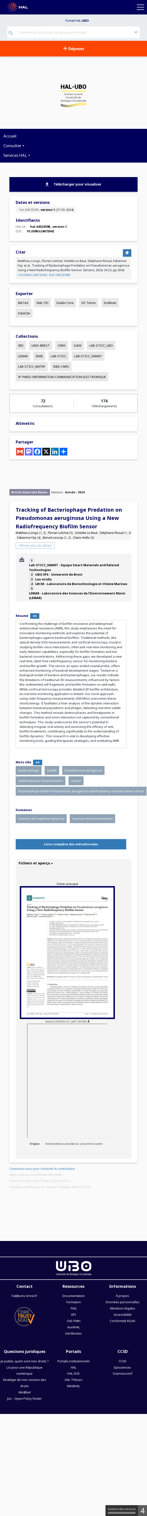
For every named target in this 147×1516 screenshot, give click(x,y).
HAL (73, 1367)
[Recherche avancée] (136, 32)
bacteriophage (28, 770)
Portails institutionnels (73, 1361)
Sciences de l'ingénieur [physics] (41, 819)
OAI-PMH (73, 1321)
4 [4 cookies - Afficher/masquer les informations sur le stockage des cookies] (142, 1511)
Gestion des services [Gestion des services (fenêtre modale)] (122, 1510)
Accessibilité (123, 1314)
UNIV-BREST (40, 345)
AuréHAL (73, 1327)
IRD (20, 345)
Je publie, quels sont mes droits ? (25, 1361)
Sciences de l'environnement (92, 819)
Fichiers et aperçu (36, 863)
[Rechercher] (10, 33)
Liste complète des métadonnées (71, 844)
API (73, 1314)
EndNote (110, 303)
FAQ (74, 1308)
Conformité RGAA (122, 1321)
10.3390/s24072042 (40, 231)
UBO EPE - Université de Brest (59, 574)
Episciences (122, 1367)
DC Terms (89, 303)
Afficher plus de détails (35, 545)
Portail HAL (77, 20)
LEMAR (23, 356)
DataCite (24, 313)
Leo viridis (43, 579)
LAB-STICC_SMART (88, 356)
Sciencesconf (122, 1373)
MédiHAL (73, 1386)
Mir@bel (25, 1392)
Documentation (74, 1296)
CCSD (122, 1361)
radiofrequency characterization (40, 781)
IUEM (77, 345)
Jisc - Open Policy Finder (24, 1398)
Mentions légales (122, 1308)
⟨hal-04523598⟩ (59, 275)
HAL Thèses (73, 1380)
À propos (122, 1296)
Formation (73, 1302)
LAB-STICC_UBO (101, 345)
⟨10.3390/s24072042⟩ (32, 275)
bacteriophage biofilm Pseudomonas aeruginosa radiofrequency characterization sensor (81, 791)
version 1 (48, 209)
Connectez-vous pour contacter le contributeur (42, 1169)
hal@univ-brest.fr (24, 1296)
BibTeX (23, 303)
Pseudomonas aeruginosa (83, 770)
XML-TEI (42, 303)
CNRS (62, 345)
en (35, 616)
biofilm (52, 770)
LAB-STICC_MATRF (31, 366)
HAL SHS (73, 1373)
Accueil (9, 136)
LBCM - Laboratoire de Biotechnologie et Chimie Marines (81, 584)
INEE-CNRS (61, 366)
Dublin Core (65, 303)
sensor (76, 781)
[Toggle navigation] (140, 7)
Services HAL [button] (15, 155)
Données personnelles (123, 1302)
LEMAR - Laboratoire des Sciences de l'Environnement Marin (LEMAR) (77, 595)
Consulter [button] (12, 145)
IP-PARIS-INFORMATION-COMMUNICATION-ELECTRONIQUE (62, 377)
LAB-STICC (58, 356)
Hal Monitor (73, 1333)
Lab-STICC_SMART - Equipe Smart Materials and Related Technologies (74, 567)
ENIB (39, 356)
